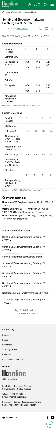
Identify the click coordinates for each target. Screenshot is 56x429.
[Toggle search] (45, 5)
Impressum (7, 402)
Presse (5, 340)
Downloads (7, 345)
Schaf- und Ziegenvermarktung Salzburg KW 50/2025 (23, 265)
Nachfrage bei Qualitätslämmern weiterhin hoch (25, 293)
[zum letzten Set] (39, 310)
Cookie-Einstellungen (26, 405)
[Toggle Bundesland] (37, 5)
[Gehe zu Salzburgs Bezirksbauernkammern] (29, 5)
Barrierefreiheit (9, 405)
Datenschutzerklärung (31, 402)
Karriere (5, 335)
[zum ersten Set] (16, 310)
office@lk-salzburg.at (17, 397)
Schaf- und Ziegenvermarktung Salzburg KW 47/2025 (23, 301)
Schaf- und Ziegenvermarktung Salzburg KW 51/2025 (23, 248)
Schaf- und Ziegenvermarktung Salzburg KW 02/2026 (23, 239)
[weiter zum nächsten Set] (35, 310)
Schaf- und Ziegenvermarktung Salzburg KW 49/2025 (23, 275)
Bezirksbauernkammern (12, 359)
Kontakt (16, 402)
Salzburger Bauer (9, 349)
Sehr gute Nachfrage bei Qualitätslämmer (22, 256)
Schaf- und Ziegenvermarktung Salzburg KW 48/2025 (23, 285)
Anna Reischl (22, 28)
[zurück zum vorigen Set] (20, 310)
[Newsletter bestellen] (10, 417)
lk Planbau (6, 354)
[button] (52, 4)
